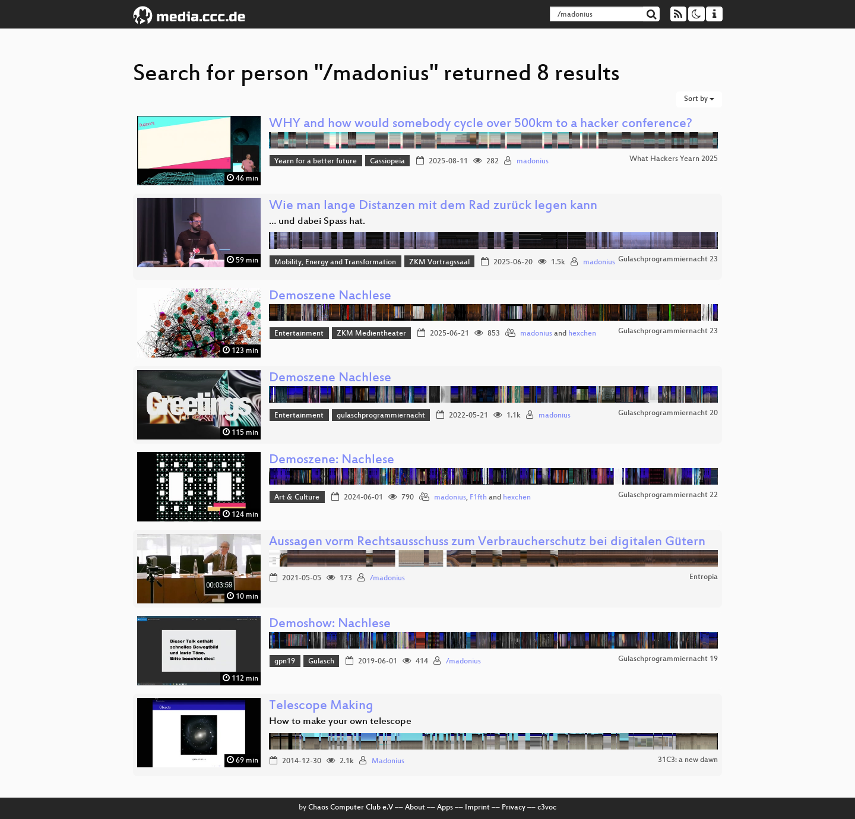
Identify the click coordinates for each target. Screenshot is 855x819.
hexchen (582, 334)
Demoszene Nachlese (330, 296)
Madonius (388, 761)
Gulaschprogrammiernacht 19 (668, 659)
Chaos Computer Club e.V (350, 808)
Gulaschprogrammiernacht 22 (668, 495)
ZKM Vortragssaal (439, 262)
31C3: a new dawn (688, 760)
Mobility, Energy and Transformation (335, 262)
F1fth (478, 498)
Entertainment (299, 334)
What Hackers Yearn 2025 (673, 159)
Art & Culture (296, 498)
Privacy (513, 808)
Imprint (477, 808)
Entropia (703, 577)
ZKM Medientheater (371, 334)
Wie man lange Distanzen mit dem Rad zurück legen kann (433, 206)
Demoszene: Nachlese (331, 460)
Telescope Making (321, 706)
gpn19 (284, 661)
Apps (445, 808)
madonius (533, 161)
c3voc (546, 808)
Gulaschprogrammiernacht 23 (668, 259)
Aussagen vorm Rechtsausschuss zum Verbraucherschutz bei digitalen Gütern (487, 542)
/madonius (387, 578)
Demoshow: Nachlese (330, 624)
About (415, 808)
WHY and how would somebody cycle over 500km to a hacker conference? (480, 124)
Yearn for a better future (315, 161)
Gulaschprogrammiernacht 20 (668, 413)
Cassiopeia (387, 161)
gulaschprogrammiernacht (381, 416)
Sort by (699, 99)
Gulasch (321, 661)
